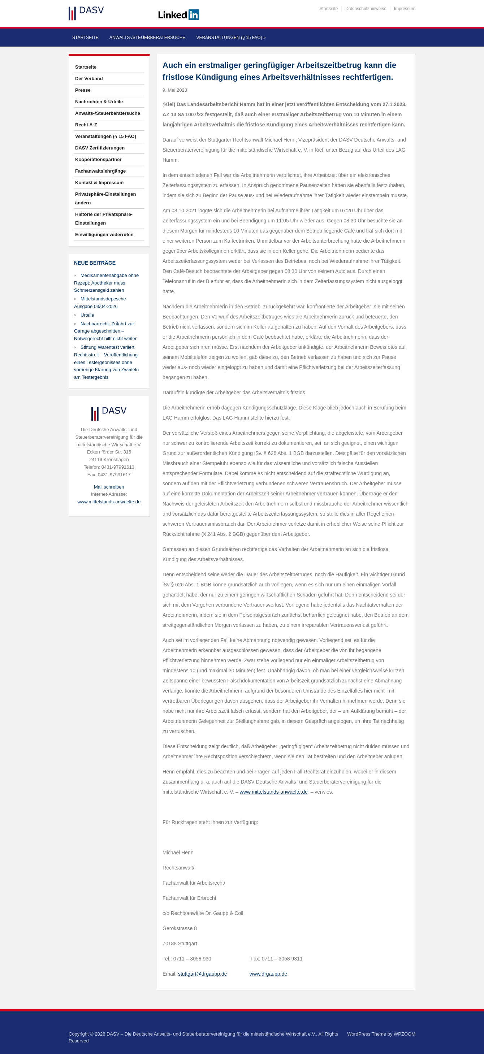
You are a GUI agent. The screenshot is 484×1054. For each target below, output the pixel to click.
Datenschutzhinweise (365, 8)
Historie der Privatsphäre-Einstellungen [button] (104, 219)
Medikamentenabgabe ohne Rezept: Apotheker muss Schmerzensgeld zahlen (106, 283)
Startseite (329, 8)
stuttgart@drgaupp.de (202, 974)
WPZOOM (404, 1034)
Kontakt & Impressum (99, 182)
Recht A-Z (86, 124)
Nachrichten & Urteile (99, 101)
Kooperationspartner (98, 159)
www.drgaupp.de (268, 974)
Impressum (404, 8)
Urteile (87, 315)
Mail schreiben (109, 487)
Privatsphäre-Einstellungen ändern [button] (105, 198)
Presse (83, 90)
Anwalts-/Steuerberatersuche (147, 37)
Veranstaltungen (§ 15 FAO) (230, 37)
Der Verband (89, 78)
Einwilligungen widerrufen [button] (104, 234)
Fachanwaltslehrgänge (100, 171)
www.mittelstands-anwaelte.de (109, 501)
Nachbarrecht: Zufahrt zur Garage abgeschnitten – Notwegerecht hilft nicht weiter (105, 331)
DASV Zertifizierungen (100, 148)
